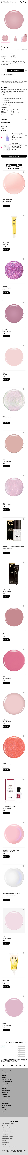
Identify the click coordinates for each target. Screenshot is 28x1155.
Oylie (3, 1111)
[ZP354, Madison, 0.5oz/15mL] (14, 706)
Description (5, 87)
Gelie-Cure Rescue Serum (8, 1123)
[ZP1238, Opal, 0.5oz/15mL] (14, 489)
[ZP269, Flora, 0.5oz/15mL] (14, 663)
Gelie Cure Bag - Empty (7, 1138)
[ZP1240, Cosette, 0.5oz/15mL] (14, 273)
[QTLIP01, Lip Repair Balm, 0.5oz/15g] (14, 576)
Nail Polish (4, 107)
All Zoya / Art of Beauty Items (8, 1146)
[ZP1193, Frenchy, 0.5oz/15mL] (14, 446)
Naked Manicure (6, 1103)
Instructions (13, 122)
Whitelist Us (5, 1092)
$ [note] (14, 139)
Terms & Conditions (7, 1081)
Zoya (3, 1101)
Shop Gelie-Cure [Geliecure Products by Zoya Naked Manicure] (5, 1125)
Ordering (4, 1077)
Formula (13, 119)
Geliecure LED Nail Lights (7, 1136)
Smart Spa (4, 1109)
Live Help (4, 1075)
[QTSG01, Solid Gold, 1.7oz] (14, 229)
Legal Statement (6, 1090)
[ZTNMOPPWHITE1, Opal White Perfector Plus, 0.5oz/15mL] (14, 880)
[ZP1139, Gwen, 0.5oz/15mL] (14, 1010)
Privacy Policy (5, 1083)
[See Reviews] (21, 49)
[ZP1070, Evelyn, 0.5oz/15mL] (14, 923)
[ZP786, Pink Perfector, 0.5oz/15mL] (14, 186)
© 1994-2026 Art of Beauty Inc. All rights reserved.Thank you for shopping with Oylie (14, 1151)
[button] (9, 2)
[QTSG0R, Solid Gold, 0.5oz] (14, 967)
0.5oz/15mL (8, 55)
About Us (4, 1088)
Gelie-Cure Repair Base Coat (8, 1127)
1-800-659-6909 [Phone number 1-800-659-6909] (6, 1096)
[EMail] (11, 74)
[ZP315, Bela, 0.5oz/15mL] (14, 359)
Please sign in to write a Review (7, 1047)
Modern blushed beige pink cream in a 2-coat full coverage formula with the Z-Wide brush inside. (13, 63)
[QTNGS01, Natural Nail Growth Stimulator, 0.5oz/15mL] (14, 533)
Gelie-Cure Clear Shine (7, 1132)
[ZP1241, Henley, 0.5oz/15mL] (14, 316)
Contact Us (4, 1073)
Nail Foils (4, 1144)
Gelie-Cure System (6, 1105)
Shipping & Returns (6, 1079)
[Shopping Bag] (26, 2)
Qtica (3, 1107)
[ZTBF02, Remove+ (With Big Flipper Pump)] (13, 137)
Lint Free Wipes (5, 1142)
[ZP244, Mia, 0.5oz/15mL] (14, 620)
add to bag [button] (13, 70)
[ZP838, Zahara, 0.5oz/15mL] (14, 750)
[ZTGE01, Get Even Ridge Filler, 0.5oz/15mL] (14, 793)
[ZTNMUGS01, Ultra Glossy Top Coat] (13, 147)
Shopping (4, 1094)
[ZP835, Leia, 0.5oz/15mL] (14, 403)
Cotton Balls (5, 1134)
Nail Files (4, 1140)
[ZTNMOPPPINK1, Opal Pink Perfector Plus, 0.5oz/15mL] (14, 836)
